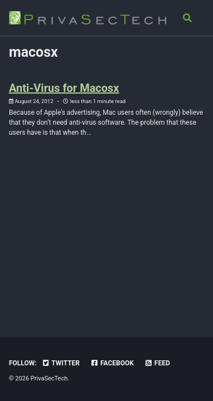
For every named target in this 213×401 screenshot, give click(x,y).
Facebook (112, 363)
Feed (157, 363)
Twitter (61, 363)
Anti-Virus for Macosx (64, 88)
